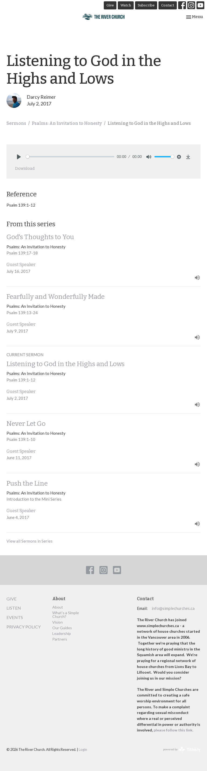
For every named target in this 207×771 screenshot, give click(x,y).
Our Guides (62, 627)
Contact (167, 5)
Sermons (16, 123)
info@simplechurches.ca (173, 608)
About (57, 607)
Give (110, 5)
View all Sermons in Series (29, 541)
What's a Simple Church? (65, 614)
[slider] (70, 156)
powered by (182, 749)
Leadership (61, 633)
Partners (59, 639)
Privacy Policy (23, 626)
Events (14, 617)
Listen (13, 607)
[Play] (19, 157)
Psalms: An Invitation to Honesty (67, 123)
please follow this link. (174, 730)
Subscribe (146, 5)
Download (25, 168)
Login (83, 749)
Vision (57, 622)
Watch (125, 5)
